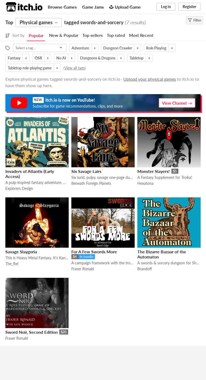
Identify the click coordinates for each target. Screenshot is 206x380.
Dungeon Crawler (117, 48)
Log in (166, 6)
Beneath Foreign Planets (91, 183)
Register (189, 6)
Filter (194, 20)
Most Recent (141, 35)
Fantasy (14, 58)
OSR (38, 58)
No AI (61, 58)
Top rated (116, 35)
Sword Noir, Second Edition (31, 332)
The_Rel (11, 263)
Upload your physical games (149, 78)
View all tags (74, 68)
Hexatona (145, 183)
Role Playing (156, 48)
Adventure (80, 48)
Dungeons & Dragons (97, 58)
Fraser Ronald (82, 269)
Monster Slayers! (153, 171)
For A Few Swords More (94, 251)
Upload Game (125, 6)
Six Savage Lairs (86, 171)
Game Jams (93, 6)
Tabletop (137, 58)
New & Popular (63, 35)
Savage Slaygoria (21, 251)
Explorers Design (19, 188)
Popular (36, 35)
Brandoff (144, 269)
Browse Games (62, 6)
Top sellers (92, 35)
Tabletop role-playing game (30, 68)
